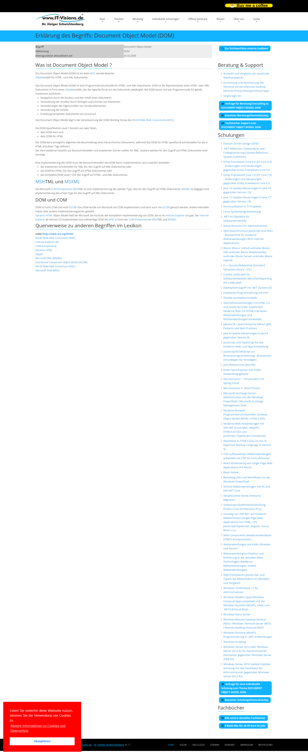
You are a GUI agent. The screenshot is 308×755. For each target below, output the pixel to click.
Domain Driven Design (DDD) (241, 143)
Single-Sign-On (232, 96)
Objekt (39, 77)
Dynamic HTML (44, 215)
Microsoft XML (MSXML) (48, 258)
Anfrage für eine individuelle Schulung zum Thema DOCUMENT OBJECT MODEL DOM (241, 688)
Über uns (239, 19)
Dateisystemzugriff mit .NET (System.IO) (247, 287)
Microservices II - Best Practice (241, 388)
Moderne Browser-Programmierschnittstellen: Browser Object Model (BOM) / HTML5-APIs (245, 414)
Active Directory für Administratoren (245, 226)
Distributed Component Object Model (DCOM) (61, 262)
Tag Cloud (198, 744)
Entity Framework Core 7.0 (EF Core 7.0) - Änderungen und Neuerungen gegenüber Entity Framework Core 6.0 (247, 179)
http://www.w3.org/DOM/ (57, 234)
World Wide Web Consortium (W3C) (55, 238)
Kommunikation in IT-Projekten (242, 206)
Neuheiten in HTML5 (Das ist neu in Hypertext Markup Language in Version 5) (247, 445)
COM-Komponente (61, 189)
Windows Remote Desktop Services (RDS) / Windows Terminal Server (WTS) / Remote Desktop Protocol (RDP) (247, 623)
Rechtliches (266, 744)
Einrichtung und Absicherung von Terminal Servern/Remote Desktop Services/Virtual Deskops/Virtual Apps (246, 87)
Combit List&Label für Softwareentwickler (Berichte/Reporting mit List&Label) (247, 278)
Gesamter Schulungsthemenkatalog (244, 700)
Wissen (221, 19)
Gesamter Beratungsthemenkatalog (244, 115)
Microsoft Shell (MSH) (47, 270)
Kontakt (230, 744)
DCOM (72, 207)
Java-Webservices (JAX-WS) (239, 365)
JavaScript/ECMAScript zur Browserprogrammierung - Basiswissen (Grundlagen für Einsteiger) (247, 355)
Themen (118, 19)
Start (102, 19)
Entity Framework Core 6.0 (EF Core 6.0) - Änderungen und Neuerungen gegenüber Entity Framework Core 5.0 (247, 166)
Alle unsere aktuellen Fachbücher (243, 718)
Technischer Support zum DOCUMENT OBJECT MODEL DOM (241, 125)
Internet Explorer (175, 215)
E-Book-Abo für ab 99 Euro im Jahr (243, 725)
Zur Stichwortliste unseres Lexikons (244, 48)
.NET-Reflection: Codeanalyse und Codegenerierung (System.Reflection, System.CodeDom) (245, 153)
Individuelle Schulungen (165, 19)
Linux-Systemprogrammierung (242, 211)
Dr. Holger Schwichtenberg (109, 744)
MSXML (72, 181)
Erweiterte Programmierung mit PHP (245, 292)
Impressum (246, 744)
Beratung (138, 19)
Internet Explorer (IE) (47, 242)
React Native (231, 472)
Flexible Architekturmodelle (240, 298)
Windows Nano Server (236, 614)
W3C (93, 73)
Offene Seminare (197, 19)
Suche (256, 19)
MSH (40, 181)
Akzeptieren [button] (42, 741)
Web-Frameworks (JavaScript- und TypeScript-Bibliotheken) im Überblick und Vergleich (246, 579)
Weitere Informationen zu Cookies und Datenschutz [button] (37, 728)
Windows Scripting (234, 642)
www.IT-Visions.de (81, 744)
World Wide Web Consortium (148, 120)
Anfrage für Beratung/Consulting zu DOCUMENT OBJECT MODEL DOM (245, 105)
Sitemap (214, 744)
